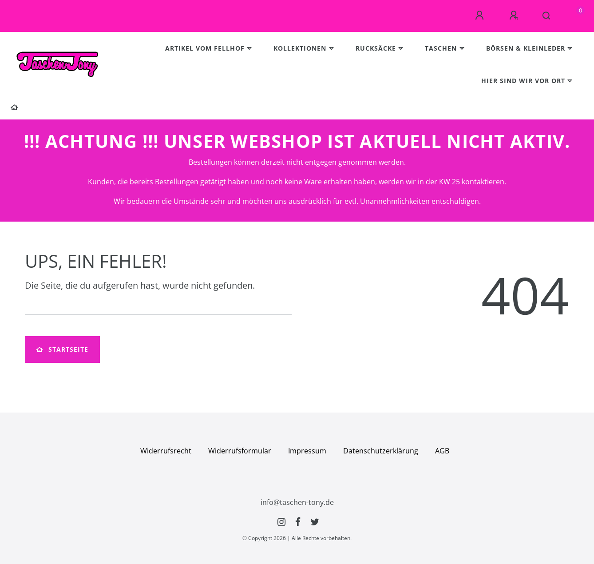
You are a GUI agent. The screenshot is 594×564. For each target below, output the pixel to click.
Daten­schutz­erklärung (380, 451)
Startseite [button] (62, 349)
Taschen (441, 48)
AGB (442, 451)
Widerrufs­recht (165, 451)
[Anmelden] (480, 15)
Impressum (307, 451)
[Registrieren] (515, 15)
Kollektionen (299, 48)
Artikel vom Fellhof (205, 48)
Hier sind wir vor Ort (523, 80)
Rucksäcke (376, 48)
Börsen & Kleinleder (525, 48)
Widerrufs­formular (239, 451)
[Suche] (546, 16)
